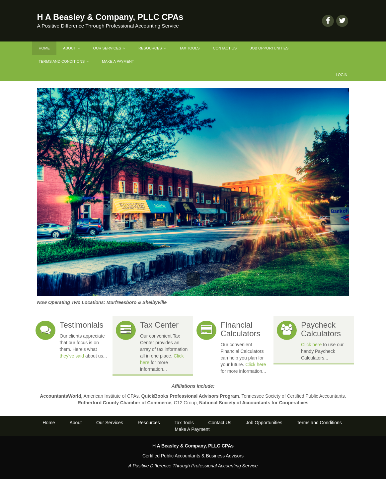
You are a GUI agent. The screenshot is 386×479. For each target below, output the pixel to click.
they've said (72, 356)
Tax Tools (189, 48)
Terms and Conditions (64, 61)
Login (341, 75)
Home (44, 48)
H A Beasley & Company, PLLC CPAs (110, 17)
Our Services (109, 48)
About (71, 48)
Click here (255, 364)
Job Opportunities (269, 48)
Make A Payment (118, 61)
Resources (152, 48)
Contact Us (225, 48)
